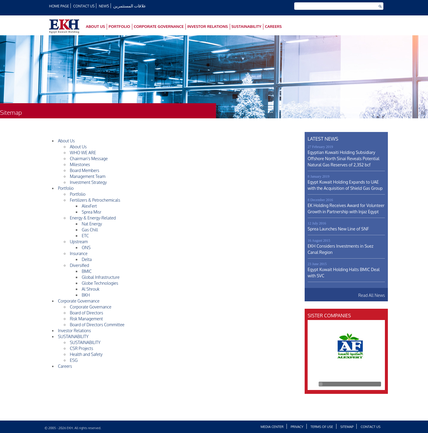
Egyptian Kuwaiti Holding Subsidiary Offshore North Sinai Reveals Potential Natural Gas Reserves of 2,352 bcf (343, 158)
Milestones (80, 164)
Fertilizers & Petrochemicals (95, 200)
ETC (85, 235)
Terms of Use (322, 427)
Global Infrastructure (100, 277)
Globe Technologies (100, 283)
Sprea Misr (91, 211)
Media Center (272, 427)
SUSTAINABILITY (247, 26)
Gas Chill (90, 229)
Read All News (371, 295)
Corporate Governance (159, 26)
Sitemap (347, 427)
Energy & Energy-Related (93, 217)
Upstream (79, 241)
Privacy (297, 427)
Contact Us (84, 6)
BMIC (87, 271)
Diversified (79, 265)
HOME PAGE (59, 6)
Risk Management (86, 318)
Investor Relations (207, 26)
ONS (86, 247)
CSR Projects (81, 348)
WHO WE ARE (83, 152)
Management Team (88, 176)
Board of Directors (86, 312)
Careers (273, 26)
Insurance (79, 253)
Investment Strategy (88, 182)
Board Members (84, 170)
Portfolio (119, 26)
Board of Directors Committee (97, 324)
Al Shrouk (90, 289)
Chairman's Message (89, 158)
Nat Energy (92, 223)
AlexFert (89, 205)
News (104, 6)
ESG (74, 360)
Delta (87, 259)
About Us (95, 26)
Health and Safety (86, 354)
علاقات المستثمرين (130, 5)
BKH (86, 294)
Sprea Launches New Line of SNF (338, 228)
